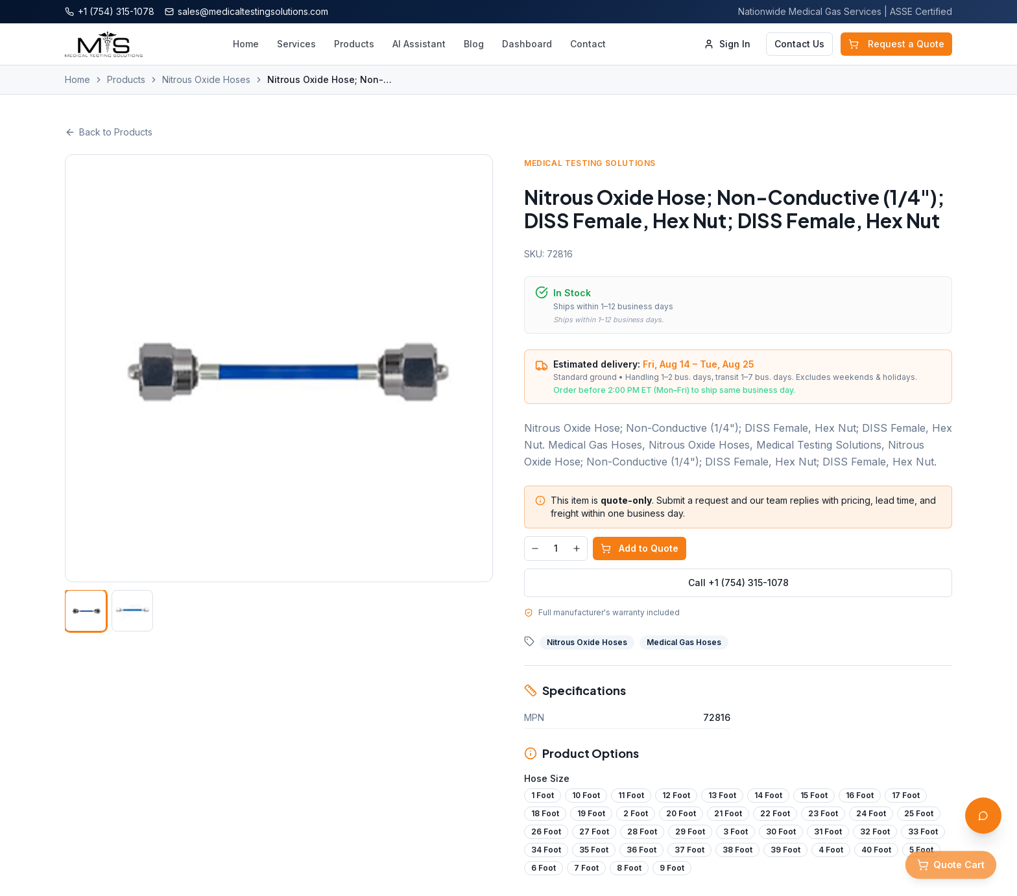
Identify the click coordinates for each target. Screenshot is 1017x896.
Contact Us (799, 43)
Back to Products (108, 131)
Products (354, 43)
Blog (474, 43)
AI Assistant (419, 43)
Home (246, 43)
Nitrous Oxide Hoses (206, 79)
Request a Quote (896, 43)
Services (296, 43)
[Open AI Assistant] (983, 815)
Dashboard (527, 43)
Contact (588, 43)
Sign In (727, 43)
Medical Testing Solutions (594, 163)
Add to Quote (643, 548)
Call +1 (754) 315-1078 (741, 582)
